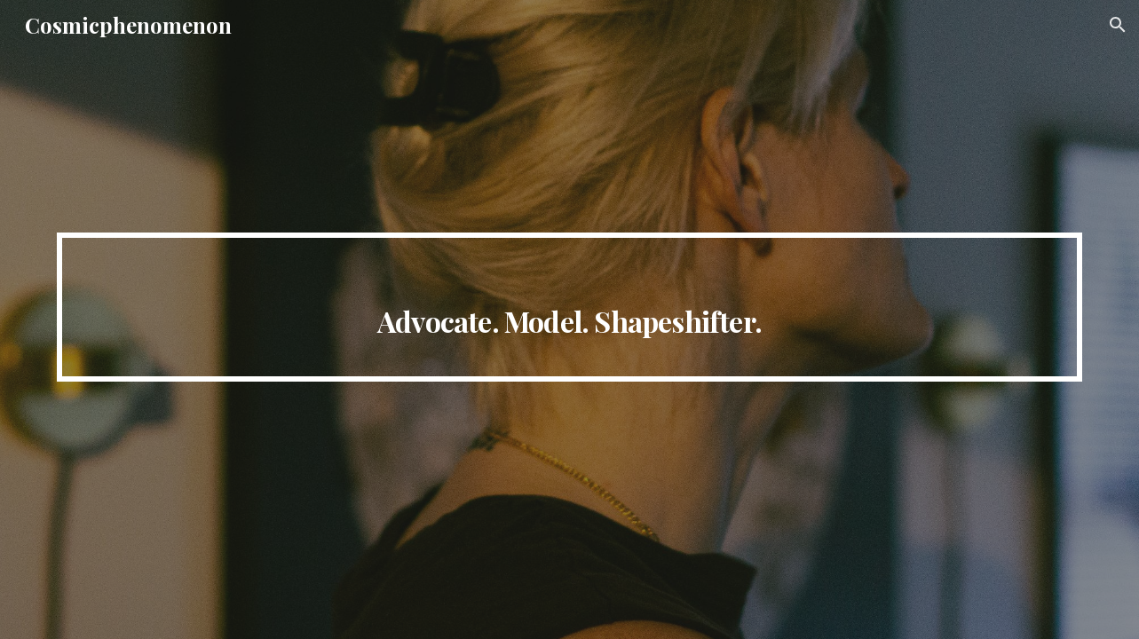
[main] (569, 307)
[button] (1117, 25)
